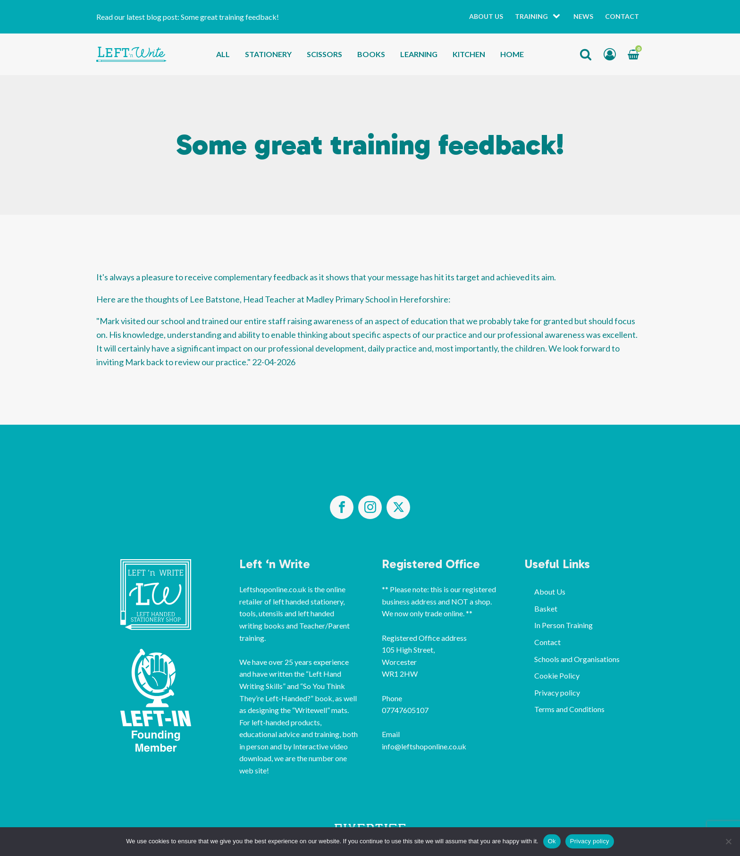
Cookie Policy (557, 675)
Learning (418, 54)
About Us (486, 16)
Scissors (324, 54)
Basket (545, 608)
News (583, 16)
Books (371, 54)
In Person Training (563, 625)
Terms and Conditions (569, 709)
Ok (552, 841)
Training (531, 16)
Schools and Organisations (577, 659)
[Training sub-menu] (558, 17)
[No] (728, 841)
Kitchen (469, 54)
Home (512, 54)
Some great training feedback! (230, 16)
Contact (622, 16)
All (223, 54)
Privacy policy (557, 692)
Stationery (268, 54)
